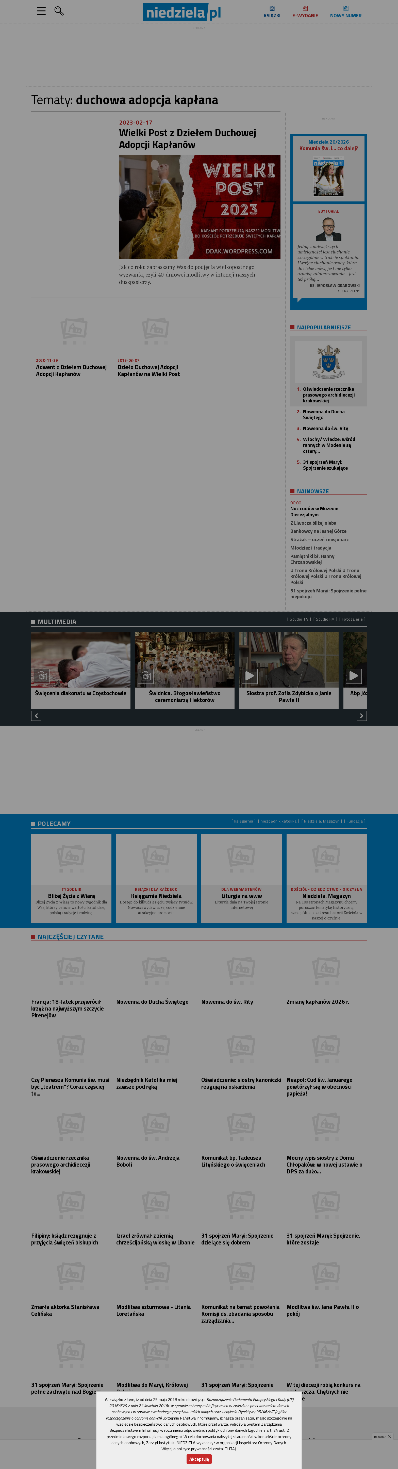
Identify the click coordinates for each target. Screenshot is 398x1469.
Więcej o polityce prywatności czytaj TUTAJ (198, 1449)
